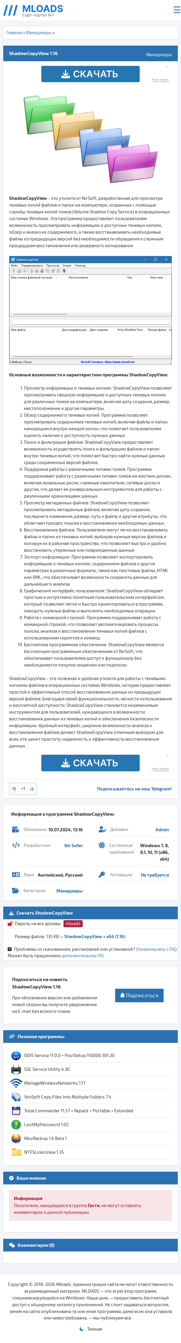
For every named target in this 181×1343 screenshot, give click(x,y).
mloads (73, 923)
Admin (162, 829)
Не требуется (155, 874)
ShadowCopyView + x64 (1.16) (94, 936)
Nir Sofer (73, 845)
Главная (14, 32)
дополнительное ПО (83, 955)
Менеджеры (39, 32)
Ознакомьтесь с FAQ (156, 949)
